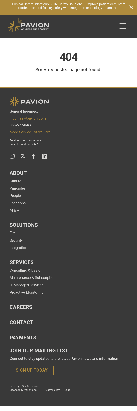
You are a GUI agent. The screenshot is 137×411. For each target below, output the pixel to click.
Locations (18, 203)
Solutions (24, 225)
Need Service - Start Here (30, 132)
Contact (21, 322)
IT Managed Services (26, 285)
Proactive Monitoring (26, 292)
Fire (13, 233)
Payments (23, 338)
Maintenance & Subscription (32, 278)
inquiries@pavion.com (28, 118)
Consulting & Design (26, 270)
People (15, 196)
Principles (18, 188)
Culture (15, 181)
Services (22, 262)
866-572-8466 (21, 125)
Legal (67, 390)
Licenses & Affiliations (23, 390)
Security (16, 240)
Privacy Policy (51, 390)
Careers (21, 307)
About (18, 173)
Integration (18, 248)
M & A (14, 210)
